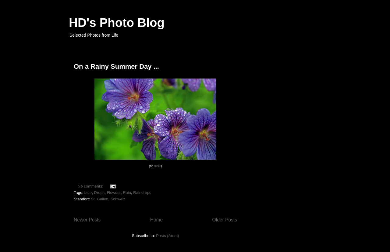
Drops (99, 192)
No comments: (91, 186)
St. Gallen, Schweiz (108, 199)
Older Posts (224, 219)
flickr (157, 166)
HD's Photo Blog (117, 22)
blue (88, 192)
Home (156, 219)
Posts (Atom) (167, 235)
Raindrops (142, 192)
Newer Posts (87, 219)
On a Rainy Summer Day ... (116, 66)
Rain (127, 192)
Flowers (114, 192)
